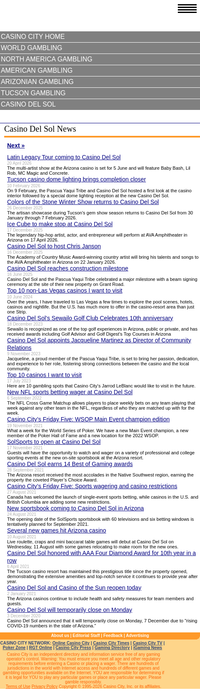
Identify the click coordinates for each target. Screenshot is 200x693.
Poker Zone (14, 647)
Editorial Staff (86, 635)
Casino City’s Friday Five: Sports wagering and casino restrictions (92, 486)
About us (60, 635)
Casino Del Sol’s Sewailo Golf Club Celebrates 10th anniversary (90, 318)
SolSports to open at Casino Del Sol (53, 441)
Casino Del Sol (28, 104)
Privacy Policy (44, 686)
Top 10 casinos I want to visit (44, 375)
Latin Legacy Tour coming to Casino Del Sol (64, 157)
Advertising (137, 635)
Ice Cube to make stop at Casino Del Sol (60, 224)
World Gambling (31, 47)
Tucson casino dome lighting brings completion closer (76, 179)
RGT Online (40, 647)
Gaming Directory (112, 647)
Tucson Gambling (33, 93)
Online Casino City (71, 643)
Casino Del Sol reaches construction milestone (67, 268)
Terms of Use (18, 686)
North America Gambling (46, 59)
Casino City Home (33, 36)
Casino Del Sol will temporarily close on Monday (69, 609)
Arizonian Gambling (37, 81)
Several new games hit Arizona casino (56, 530)
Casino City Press (73, 647)
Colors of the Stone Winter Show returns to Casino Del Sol (83, 202)
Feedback (113, 635)
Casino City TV (147, 643)
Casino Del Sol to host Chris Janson (54, 246)
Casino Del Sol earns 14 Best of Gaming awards (70, 464)
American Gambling (37, 70)
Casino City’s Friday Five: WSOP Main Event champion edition (88, 419)
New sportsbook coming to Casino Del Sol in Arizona (75, 508)
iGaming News (147, 647)
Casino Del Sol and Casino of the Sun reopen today (74, 587)
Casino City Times (111, 643)
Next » (16, 145)
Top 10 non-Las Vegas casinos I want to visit (65, 290)
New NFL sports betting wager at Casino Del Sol (70, 392)
